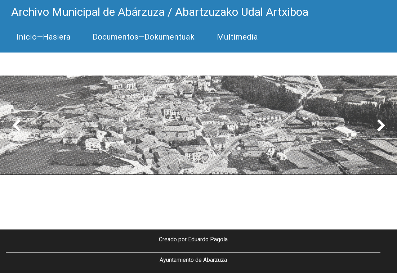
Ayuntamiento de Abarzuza (193, 259)
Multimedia (237, 36)
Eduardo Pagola (208, 239)
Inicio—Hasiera (44, 36)
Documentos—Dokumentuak (144, 36)
